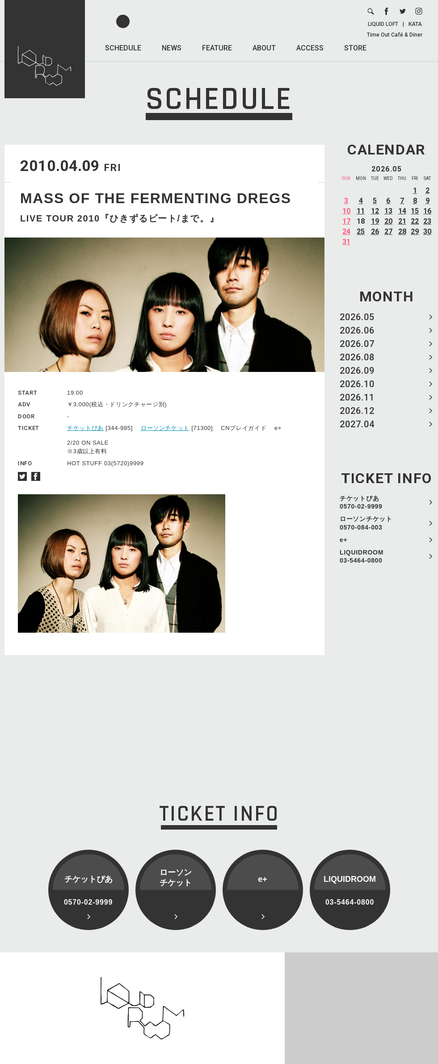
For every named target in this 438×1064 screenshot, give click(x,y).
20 (388, 221)
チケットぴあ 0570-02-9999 (361, 502)
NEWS (171, 48)
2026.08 (357, 357)
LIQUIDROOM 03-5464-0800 (361, 556)
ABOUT (264, 48)
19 (375, 221)
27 (388, 231)
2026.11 (357, 397)
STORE (355, 48)
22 (415, 221)
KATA (415, 24)
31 (346, 242)
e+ (343, 539)
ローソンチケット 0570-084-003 (366, 522)
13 (388, 211)
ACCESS (310, 48)
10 (346, 211)
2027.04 (357, 424)
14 (402, 211)
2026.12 (357, 410)
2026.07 (357, 343)
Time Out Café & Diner (394, 35)
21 (402, 221)
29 (415, 231)
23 (427, 221)
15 (415, 211)
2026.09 (357, 370)
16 (427, 211)
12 (375, 211)
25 (361, 231)
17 (346, 221)
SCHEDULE (123, 48)
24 (346, 231)
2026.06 (357, 330)
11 (361, 211)
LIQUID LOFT (383, 24)
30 (427, 231)
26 (375, 231)
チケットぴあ (85, 428)
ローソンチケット (165, 428)
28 (402, 231)
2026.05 (357, 317)
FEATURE (217, 48)
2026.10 (357, 384)
